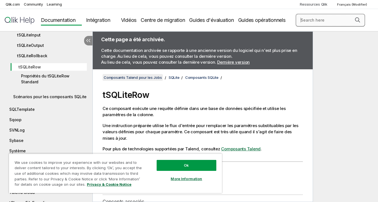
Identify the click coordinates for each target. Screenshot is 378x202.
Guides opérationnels (262, 20)
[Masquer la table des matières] (88, 40)
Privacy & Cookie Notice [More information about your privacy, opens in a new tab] (109, 184)
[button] (357, 20)
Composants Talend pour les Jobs (133, 77)
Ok (186, 165)
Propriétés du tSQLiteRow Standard (45, 79)
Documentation (58, 20)
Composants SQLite (202, 77)
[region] (115, 173)
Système (17, 150)
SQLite (174, 77)
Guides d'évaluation (211, 20)
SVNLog (17, 130)
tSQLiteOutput (30, 45)
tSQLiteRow (29, 67)
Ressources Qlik (313, 4)
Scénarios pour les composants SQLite (50, 96)
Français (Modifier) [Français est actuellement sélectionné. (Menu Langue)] (352, 4)
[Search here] (330, 20)
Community (33, 4)
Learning (54, 4)
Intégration (98, 20)
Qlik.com (13, 4)
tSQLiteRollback (32, 55)
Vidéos (129, 20)
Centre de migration (163, 20)
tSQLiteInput (29, 35)
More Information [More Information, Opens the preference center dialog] (186, 178)
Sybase (16, 140)
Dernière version (233, 62)
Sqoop (15, 119)
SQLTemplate (21, 109)
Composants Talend (241, 149)
